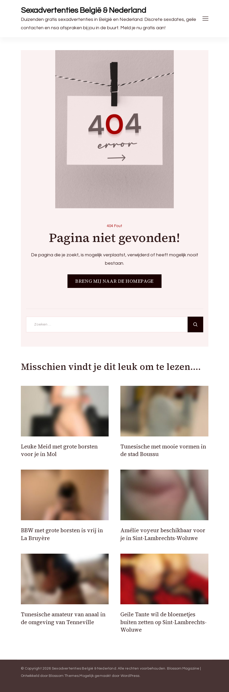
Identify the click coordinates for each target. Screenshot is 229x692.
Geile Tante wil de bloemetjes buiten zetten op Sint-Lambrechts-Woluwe (163, 622)
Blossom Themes (64, 676)
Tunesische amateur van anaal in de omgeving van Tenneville (63, 618)
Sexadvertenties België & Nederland (83, 10)
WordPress (130, 676)
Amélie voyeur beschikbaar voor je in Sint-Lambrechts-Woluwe (162, 534)
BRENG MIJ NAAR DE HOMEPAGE (114, 281)
